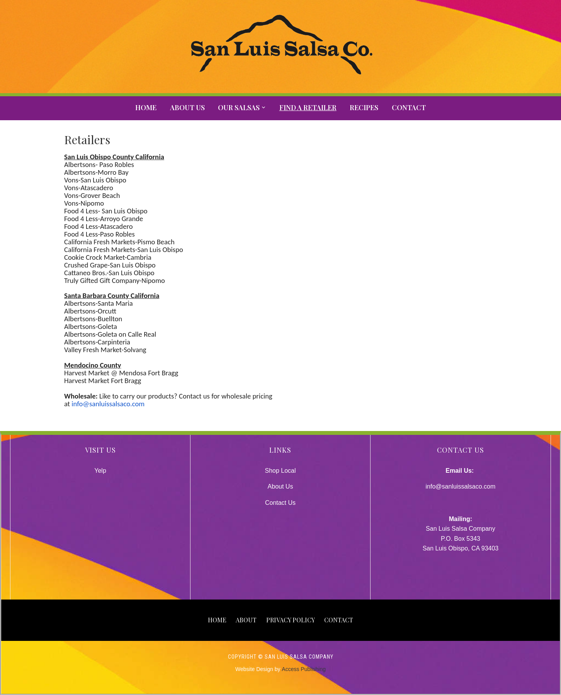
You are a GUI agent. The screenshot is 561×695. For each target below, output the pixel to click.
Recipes (364, 107)
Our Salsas (239, 107)
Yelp (100, 470)
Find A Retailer (308, 107)
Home (145, 107)
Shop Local (280, 470)
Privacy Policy (290, 620)
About (246, 620)
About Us (187, 107)
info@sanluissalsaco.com (107, 403)
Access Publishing (304, 669)
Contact (409, 107)
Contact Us (280, 502)
